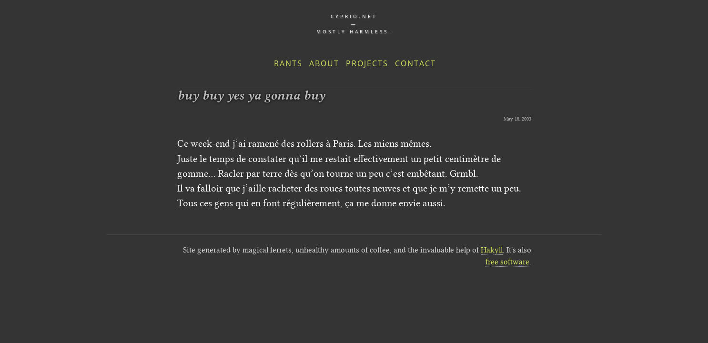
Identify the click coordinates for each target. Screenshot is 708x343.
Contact (415, 63)
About (324, 63)
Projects (367, 63)
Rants (288, 63)
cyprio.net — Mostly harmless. (354, 24)
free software (507, 261)
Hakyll (492, 249)
